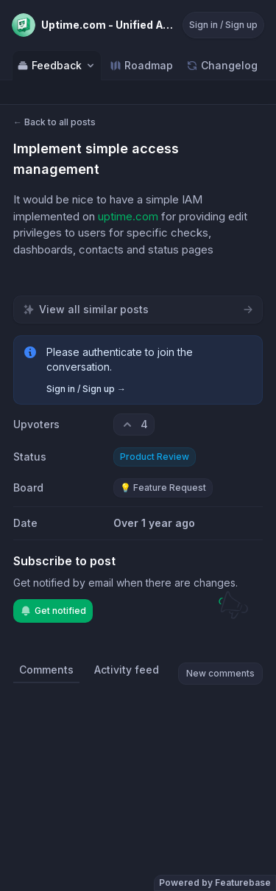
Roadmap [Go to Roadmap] (141, 65)
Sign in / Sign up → (86, 388)
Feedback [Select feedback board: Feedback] (56, 65)
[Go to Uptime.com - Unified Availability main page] (93, 25)
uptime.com (128, 216)
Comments (46, 669)
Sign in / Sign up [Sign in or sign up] (223, 24)
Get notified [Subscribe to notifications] (53, 611)
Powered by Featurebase (215, 882)
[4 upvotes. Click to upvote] (134, 424)
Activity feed (126, 669)
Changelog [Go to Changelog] (222, 65)
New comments (220, 673)
